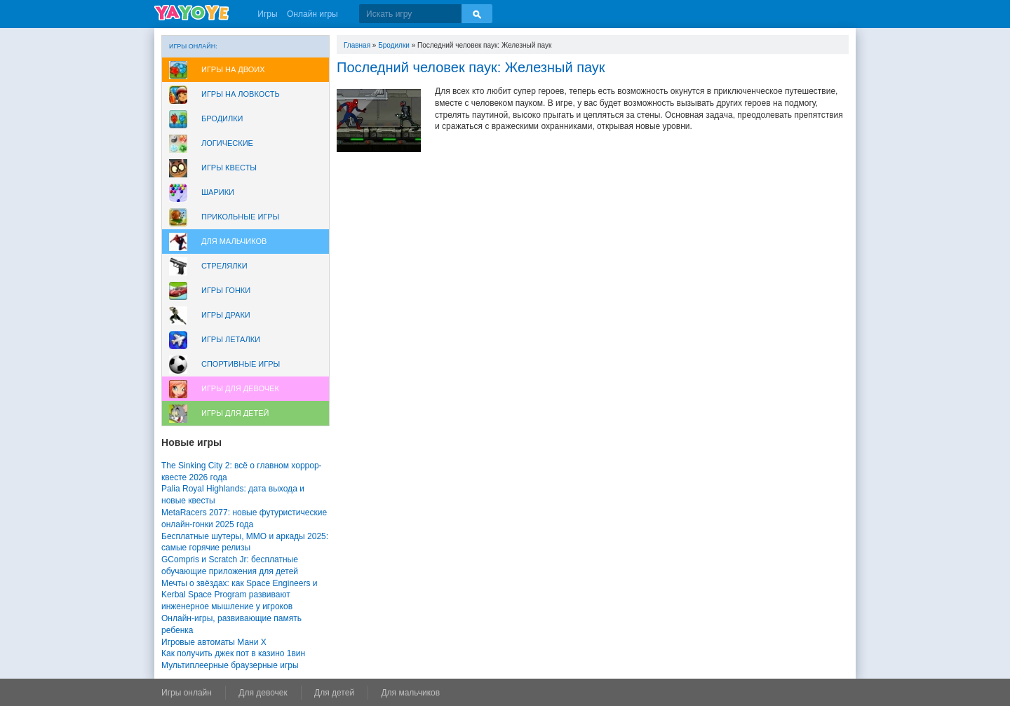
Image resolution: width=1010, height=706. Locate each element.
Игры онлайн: (193, 46)
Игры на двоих (233, 69)
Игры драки (225, 315)
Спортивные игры (240, 364)
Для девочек (262, 693)
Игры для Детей (235, 413)
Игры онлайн (186, 693)
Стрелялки (224, 266)
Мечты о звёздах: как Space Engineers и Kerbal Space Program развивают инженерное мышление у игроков (239, 595)
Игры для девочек (240, 388)
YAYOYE (191, 12)
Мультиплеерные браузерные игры (230, 665)
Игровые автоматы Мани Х (214, 642)
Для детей (334, 693)
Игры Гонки (225, 290)
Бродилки (222, 118)
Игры (267, 14)
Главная (357, 45)
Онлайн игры (312, 14)
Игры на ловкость (240, 94)
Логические (227, 143)
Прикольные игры (240, 216)
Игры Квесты (229, 167)
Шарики (217, 192)
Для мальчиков (234, 241)
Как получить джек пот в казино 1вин (233, 653)
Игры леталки (230, 339)
